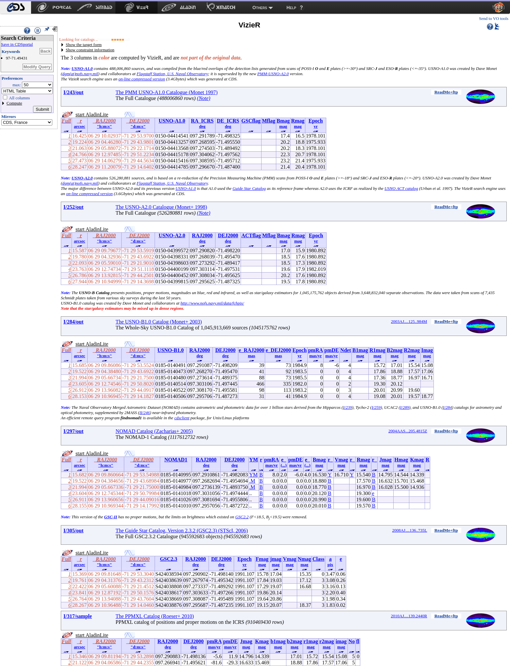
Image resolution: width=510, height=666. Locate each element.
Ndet (345, 350)
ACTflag (251, 235)
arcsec (79, 126)
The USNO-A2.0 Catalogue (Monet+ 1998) (161, 207)
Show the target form (84, 44)
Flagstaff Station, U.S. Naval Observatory (172, 73)
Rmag (297, 121)
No (351, 641)
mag (283, 126)
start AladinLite (92, 114)
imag (341, 641)
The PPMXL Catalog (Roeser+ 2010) (155, 616)
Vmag (341, 459)
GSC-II (110, 516)
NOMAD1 (175, 459)
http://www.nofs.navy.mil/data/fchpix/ (212, 303)
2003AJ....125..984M (409, 321)
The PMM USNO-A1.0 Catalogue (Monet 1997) (167, 92)
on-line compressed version (141, 78)
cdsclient (181, 417)
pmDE (331, 350)
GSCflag (251, 121)
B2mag (394, 350)
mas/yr (315, 355)
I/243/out (73, 92)
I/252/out (73, 207)
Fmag (262, 559)
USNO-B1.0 (171, 350)
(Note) (203, 98)
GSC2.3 (168, 559)
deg (202, 126)
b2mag (294, 641)
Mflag (268, 121)
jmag (275, 559)
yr (315, 126)
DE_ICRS (228, 121)
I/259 (376, 407)
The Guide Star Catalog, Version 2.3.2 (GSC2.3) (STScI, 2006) (182, 530)
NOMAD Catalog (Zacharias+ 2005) (154, 431)
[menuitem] (15, 7)
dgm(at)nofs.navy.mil (80, 73)
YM (253, 459)
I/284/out (73, 322)
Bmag (283, 121)
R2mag (412, 350)
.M (252, 481)
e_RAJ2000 (251, 350)
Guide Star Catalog (249, 188)
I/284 (447, 407)
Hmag (401, 459)
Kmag (417, 459)
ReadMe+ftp (446, 92)
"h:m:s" (104, 126)
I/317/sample (77, 616)
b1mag (277, 641)
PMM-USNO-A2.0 (273, 73)
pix (330, 564)
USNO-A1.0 (82, 68)
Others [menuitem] (259, 7)
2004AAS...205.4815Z (407, 430)
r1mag (310, 641)
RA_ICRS (202, 121)
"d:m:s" (137, 126)
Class (318, 559)
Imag (427, 350)
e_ (283, 459)
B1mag (360, 350)
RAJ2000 (202, 235)
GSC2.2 (242, 516)
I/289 (404, 407)
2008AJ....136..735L (409, 530)
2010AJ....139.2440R (409, 615)
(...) (283, 465)
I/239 (347, 407)
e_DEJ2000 (278, 350)
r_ (330, 459)
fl (357, 641)
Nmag (304, 559)
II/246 (144, 412)
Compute (14, 103)
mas (251, 355)
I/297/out (73, 431)
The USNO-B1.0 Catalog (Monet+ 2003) (159, 322)
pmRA (315, 350)
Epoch (316, 121)
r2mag (326, 641)
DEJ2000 (228, 235)
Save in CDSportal (17, 44)
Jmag (385, 459)
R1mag (377, 350)
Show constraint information (90, 49)
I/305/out (73, 530)
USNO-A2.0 (82, 177)
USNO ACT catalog (401, 188)
